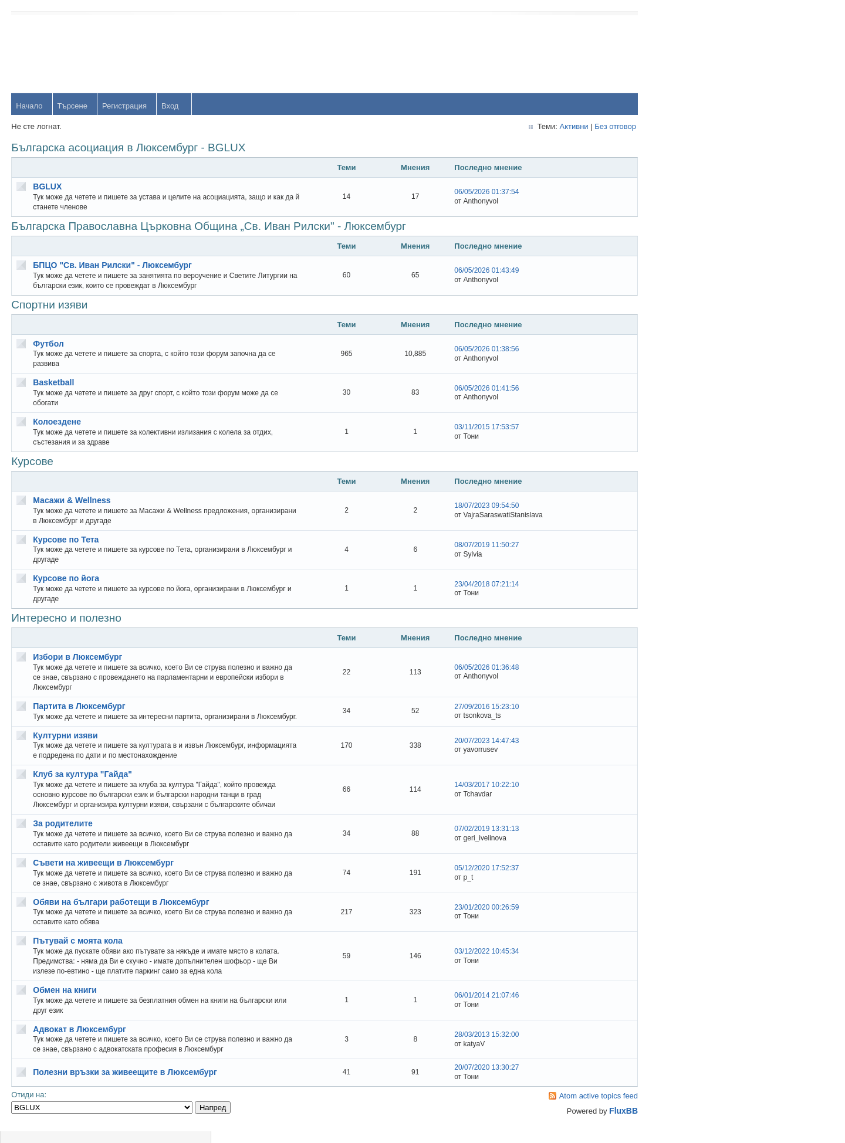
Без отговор (599, 127)
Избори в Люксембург (78, 657)
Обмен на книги (65, 1000)
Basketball (54, 383)
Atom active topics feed (582, 1106)
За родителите (63, 834)
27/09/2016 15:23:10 (476, 712)
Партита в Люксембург (79, 706)
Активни (557, 127)
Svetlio (698, 512)
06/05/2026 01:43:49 (476, 271)
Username (704, 52)
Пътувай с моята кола (78, 951)
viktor (696, 474)
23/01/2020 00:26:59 (476, 917)
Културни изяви (65, 745)
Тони (695, 321)
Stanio (698, 550)
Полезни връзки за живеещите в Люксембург (125, 1082)
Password (704, 83)
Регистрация (125, 106)
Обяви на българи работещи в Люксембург (121, 912)
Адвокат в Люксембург (80, 1039)
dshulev (700, 359)
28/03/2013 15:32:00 (476, 1045)
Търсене (72, 106)
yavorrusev (706, 283)
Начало (29, 106)
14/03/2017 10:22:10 (476, 795)
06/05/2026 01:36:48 (476, 668)
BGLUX (47, 187)
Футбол (49, 343)
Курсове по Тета (66, 539)
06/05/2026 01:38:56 (476, 349)
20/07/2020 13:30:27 (476, 1078)
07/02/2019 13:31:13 (476, 839)
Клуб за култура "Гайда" (83, 784)
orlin (694, 245)
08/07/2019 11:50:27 (476, 545)
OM (693, 436)
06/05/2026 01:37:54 (476, 192)
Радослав (704, 398)
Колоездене (57, 422)
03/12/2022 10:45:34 (476, 962)
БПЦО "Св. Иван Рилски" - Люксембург (112, 265)
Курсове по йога (66, 579)
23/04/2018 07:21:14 (476, 584)
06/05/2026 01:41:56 (476, 388)
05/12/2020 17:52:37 (476, 878)
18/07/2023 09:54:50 (476, 506)
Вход (170, 106)
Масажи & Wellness (72, 501)
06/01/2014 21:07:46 (476, 1006)
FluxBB (607, 1121)
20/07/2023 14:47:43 (476, 751)
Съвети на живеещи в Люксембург (103, 873)
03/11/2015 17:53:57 (476, 427)
